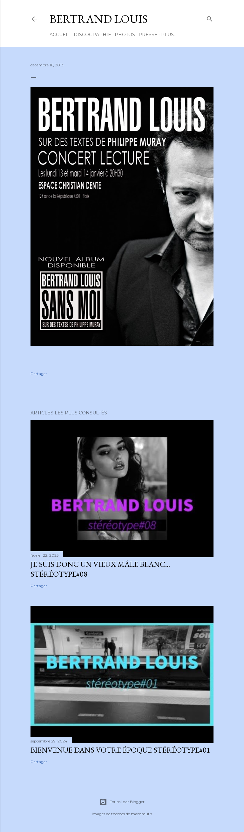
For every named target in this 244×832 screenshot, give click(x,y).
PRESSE (148, 34)
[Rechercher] (210, 17)
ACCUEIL (60, 34)
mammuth (141, 813)
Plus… (169, 34)
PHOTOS (125, 34)
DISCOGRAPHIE (92, 34)
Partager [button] (38, 373)
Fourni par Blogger (122, 802)
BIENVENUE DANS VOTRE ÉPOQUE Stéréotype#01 (120, 750)
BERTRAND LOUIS (99, 18)
